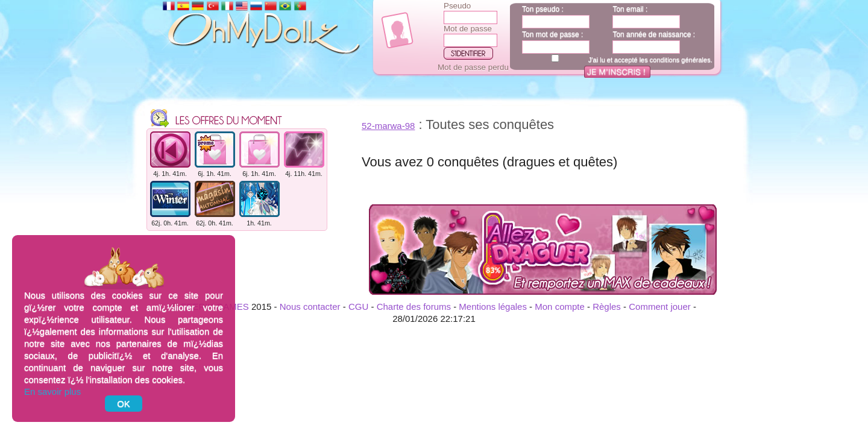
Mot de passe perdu (473, 67)
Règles (607, 306)
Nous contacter (310, 306)
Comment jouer (660, 306)
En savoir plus (52, 391)
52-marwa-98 (388, 126)
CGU (358, 306)
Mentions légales (493, 306)
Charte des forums (414, 306)
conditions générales (680, 59)
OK (123, 403)
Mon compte (560, 306)
